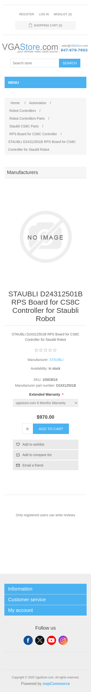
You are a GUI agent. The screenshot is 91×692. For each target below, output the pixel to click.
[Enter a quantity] (27, 429)
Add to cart (51, 429)
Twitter (39, 640)
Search (70, 63)
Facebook (28, 640)
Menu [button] (13, 82)
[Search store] (35, 63)
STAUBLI (56, 360)
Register (26, 14)
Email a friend (33, 465)
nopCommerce (56, 684)
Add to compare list (37, 455)
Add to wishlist (33, 444)
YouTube (51, 640)
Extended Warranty (45, 394)
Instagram (63, 640)
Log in (44, 14)
